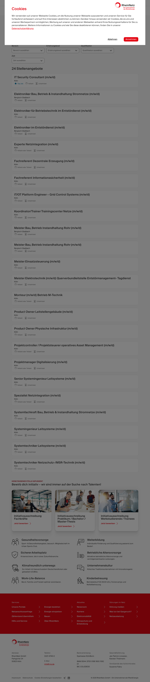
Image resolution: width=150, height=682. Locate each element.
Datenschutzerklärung (23, 28)
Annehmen (131, 39)
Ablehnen (112, 39)
